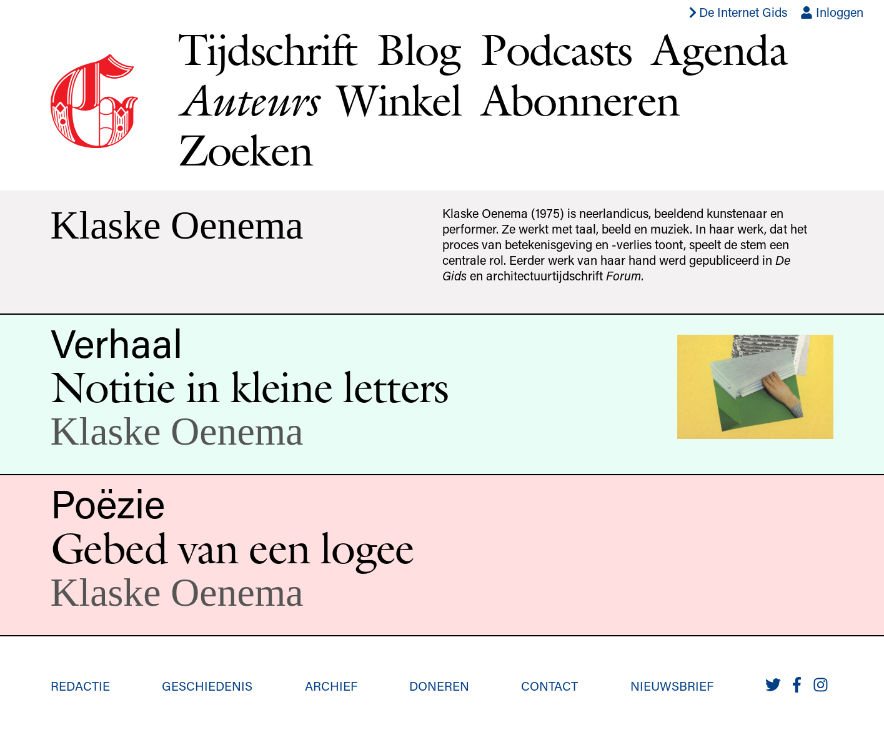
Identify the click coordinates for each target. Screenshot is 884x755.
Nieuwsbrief (671, 686)
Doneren (439, 686)
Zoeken (245, 150)
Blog (418, 49)
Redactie (80, 686)
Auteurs (247, 99)
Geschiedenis (207, 686)
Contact (549, 686)
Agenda (719, 49)
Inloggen (831, 12)
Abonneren (580, 100)
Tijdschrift (267, 49)
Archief (331, 686)
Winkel (399, 100)
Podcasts (556, 49)
